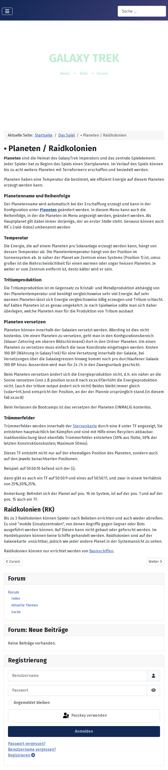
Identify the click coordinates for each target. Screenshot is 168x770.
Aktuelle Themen (24, 605)
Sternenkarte (85, 426)
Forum (13, 592)
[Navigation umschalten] (7, 11)
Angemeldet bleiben (32, 702)
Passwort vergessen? (26, 743)
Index (15, 599)
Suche (16, 612)
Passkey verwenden (84, 715)
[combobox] (142, 11)
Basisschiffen (101, 551)
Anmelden (84, 731)
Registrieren (21, 755)
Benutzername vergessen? (32, 749)
